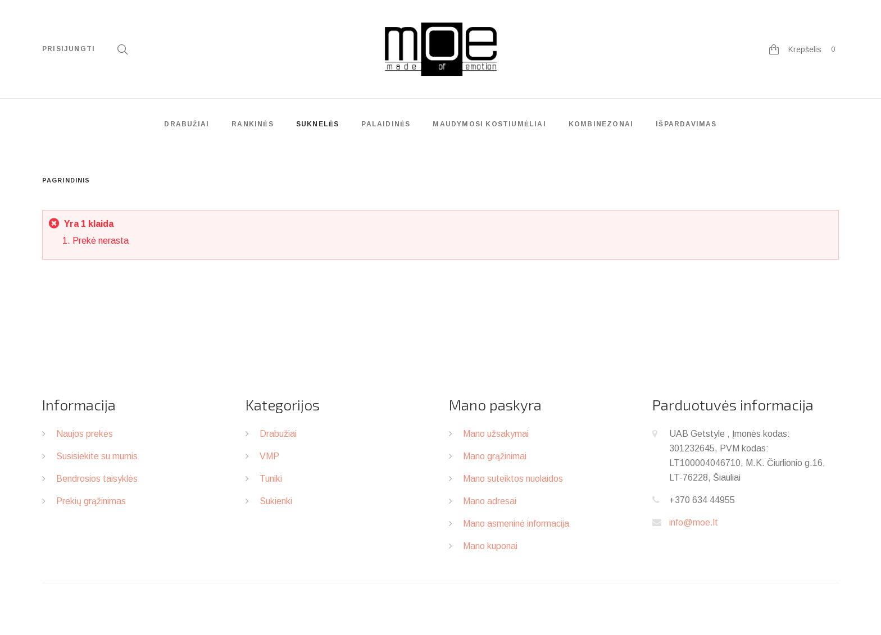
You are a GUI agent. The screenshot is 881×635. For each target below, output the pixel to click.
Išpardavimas (686, 124)
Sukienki (276, 501)
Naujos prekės (84, 433)
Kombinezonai (601, 124)
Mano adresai (489, 501)
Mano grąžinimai (494, 456)
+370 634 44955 (702, 500)
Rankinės (252, 124)
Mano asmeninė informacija (516, 523)
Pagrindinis (66, 180)
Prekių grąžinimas (91, 501)
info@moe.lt (693, 522)
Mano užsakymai (496, 433)
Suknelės (317, 124)
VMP (269, 456)
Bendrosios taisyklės (97, 478)
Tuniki (271, 478)
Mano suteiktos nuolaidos (513, 478)
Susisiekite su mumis (97, 456)
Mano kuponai (490, 546)
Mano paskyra (495, 404)
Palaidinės (385, 124)
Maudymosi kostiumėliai (489, 124)
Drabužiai (186, 124)
